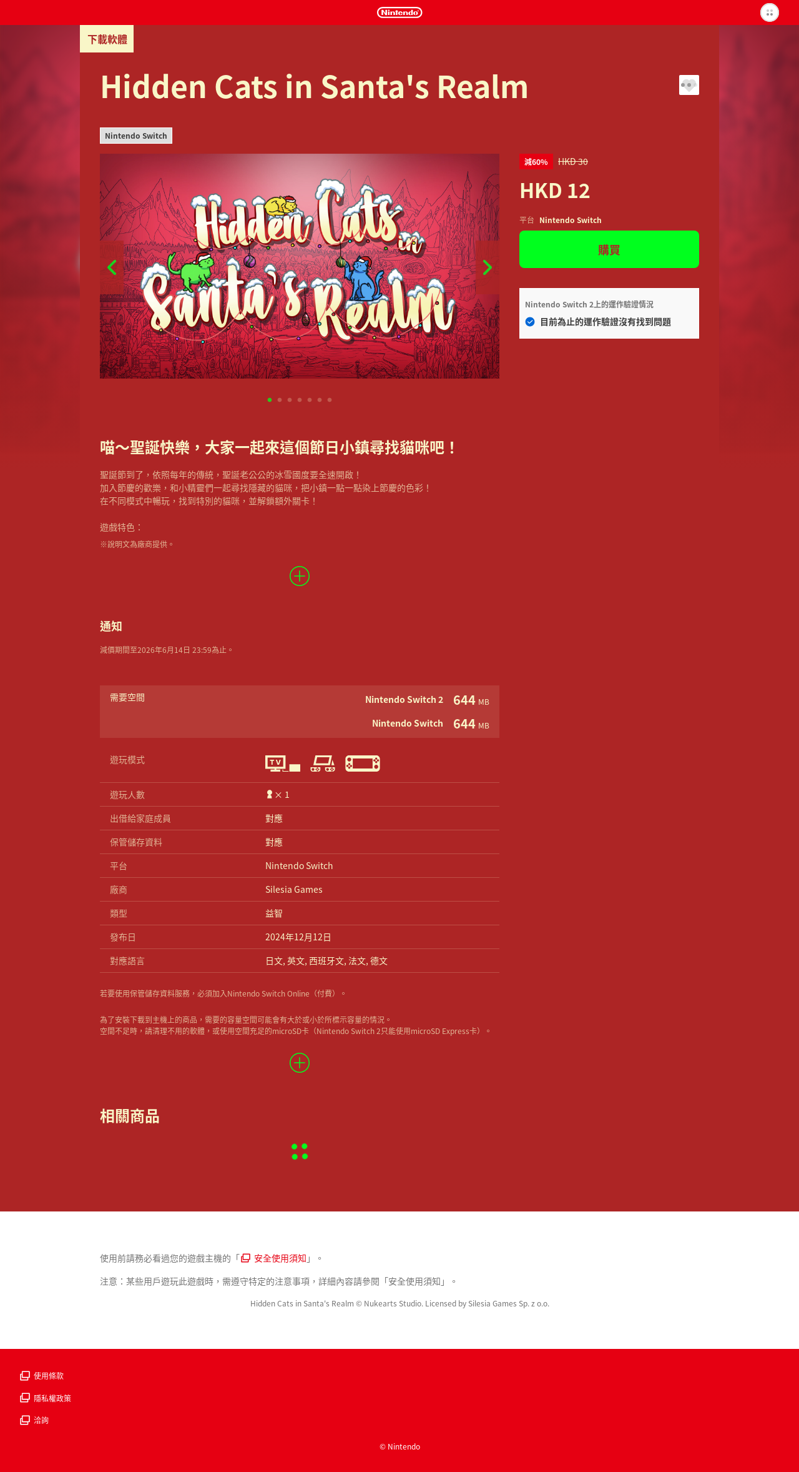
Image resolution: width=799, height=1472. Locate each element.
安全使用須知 (273, 1257)
